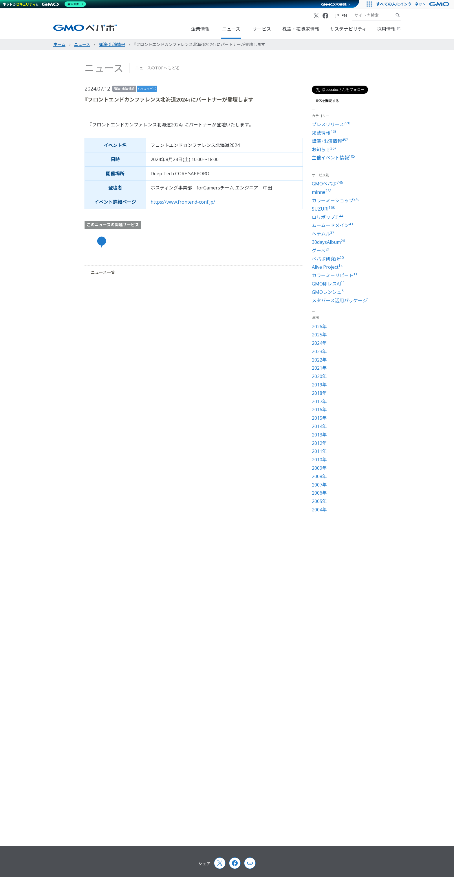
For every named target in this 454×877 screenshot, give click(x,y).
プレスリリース (331, 124)
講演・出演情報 (124, 88)
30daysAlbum (328, 242)
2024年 (319, 343)
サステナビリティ (348, 29)
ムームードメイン (332, 225)
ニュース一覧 (100, 272)
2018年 (319, 393)
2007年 (319, 485)
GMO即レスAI (328, 284)
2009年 (319, 468)
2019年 (319, 385)
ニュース (231, 29)
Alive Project (327, 267)
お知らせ (324, 149)
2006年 (319, 493)
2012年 (319, 443)
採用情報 (389, 29)
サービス (261, 29)
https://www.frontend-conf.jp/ (183, 202)
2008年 (319, 476)
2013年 (319, 435)
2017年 (319, 401)
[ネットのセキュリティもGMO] (44, 4)
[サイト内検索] (398, 15)
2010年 (319, 459)
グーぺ (321, 250)
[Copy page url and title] (250, 863)
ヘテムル (323, 234)
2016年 (319, 409)
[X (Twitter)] (316, 15)
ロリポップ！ (327, 217)
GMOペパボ (147, 88)
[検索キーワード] (373, 15)
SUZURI (323, 209)
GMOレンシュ (327, 292)
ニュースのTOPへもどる (157, 68)
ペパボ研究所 (328, 259)
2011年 (319, 451)
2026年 (319, 326)
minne (322, 192)
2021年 (319, 368)
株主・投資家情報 (300, 29)
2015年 (319, 418)
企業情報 (200, 29)
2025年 (319, 334)
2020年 (319, 376)
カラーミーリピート (335, 275)
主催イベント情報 (333, 157)
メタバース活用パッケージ (340, 300)
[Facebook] (325, 15)
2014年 (319, 426)
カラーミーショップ (336, 200)
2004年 (319, 509)
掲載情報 (324, 133)
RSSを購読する (325, 101)
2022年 (319, 360)
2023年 (319, 351)
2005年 (319, 501)
